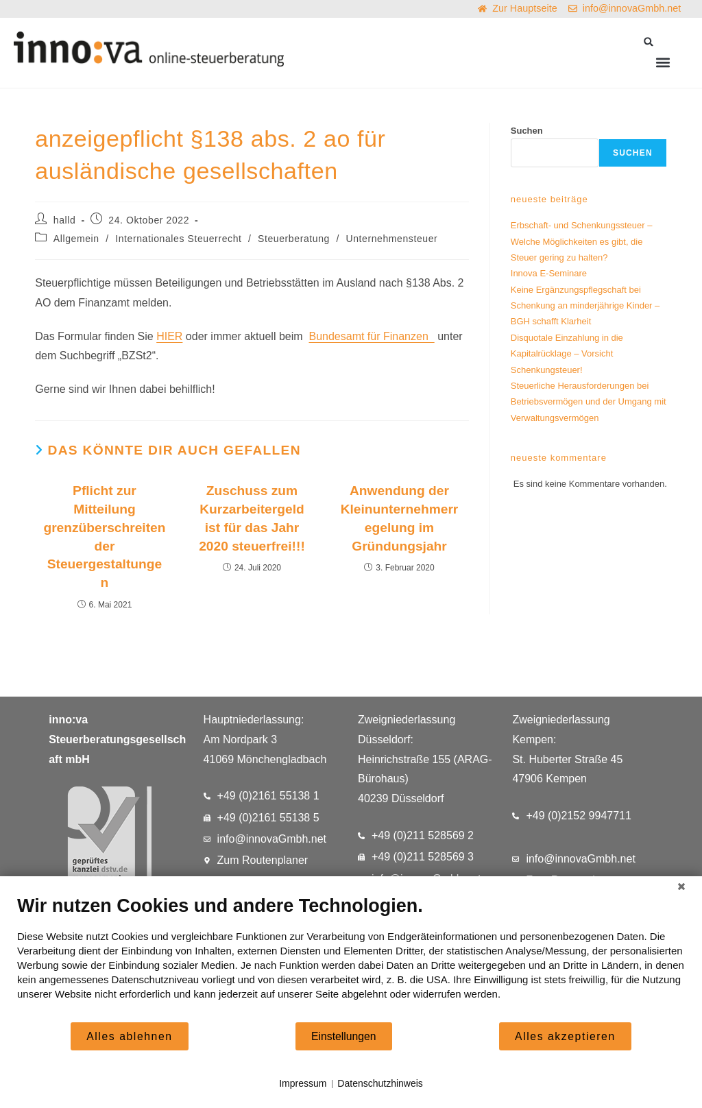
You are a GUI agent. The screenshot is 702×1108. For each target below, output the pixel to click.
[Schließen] (681, 886)
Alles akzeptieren (565, 1036)
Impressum (302, 1083)
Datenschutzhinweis (380, 1083)
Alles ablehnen (129, 1036)
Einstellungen (343, 1036)
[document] (351, 958)
